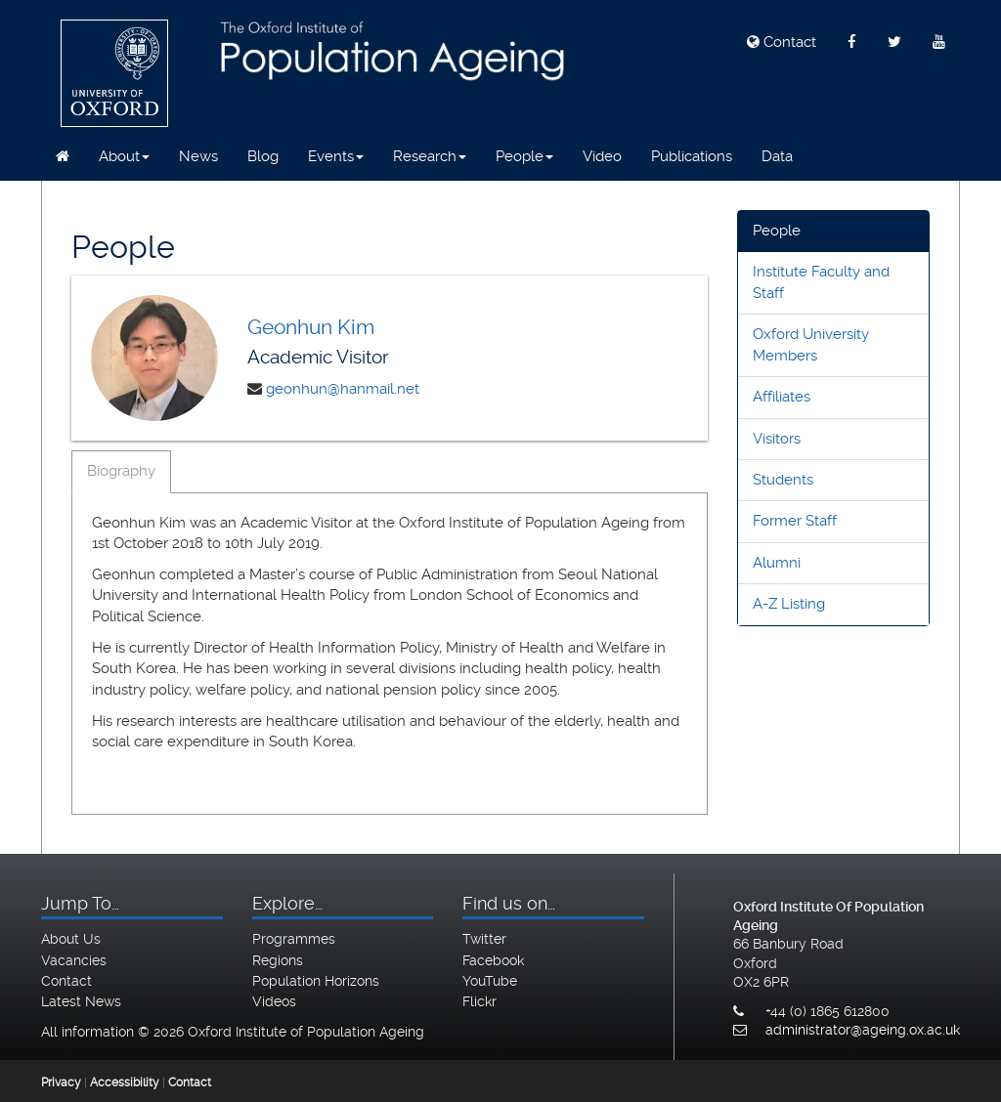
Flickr (479, 1001)
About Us (71, 939)
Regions (277, 960)
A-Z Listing (789, 604)
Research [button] (429, 156)
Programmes (293, 939)
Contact (781, 42)
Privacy (61, 1082)
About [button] (124, 156)
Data (777, 156)
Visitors (777, 438)
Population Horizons (315, 981)
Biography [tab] (121, 471)
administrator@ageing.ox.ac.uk (862, 1030)
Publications (691, 156)
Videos (274, 1001)
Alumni (777, 563)
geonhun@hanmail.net (342, 389)
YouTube (489, 981)
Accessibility (124, 1082)
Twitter (484, 939)
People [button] (524, 156)
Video (602, 156)
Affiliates (781, 396)
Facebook (493, 960)
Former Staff (795, 521)
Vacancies (74, 960)
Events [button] (336, 156)
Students (783, 479)
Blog (263, 156)
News (198, 156)
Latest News (81, 1001)
